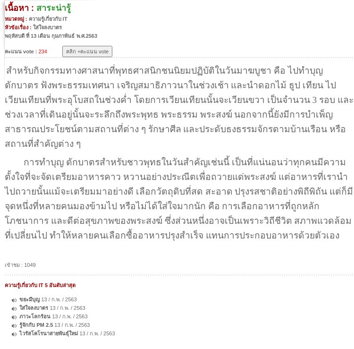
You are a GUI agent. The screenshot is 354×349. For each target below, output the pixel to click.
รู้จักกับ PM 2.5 (36, 325)
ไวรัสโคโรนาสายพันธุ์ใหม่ (48, 333)
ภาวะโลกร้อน (35, 316)
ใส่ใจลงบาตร (33, 308)
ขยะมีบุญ (29, 299)
